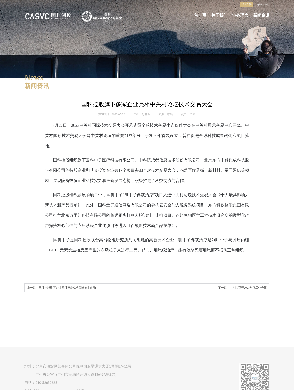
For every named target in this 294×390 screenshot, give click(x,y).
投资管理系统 (247, 4)
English (259, 4)
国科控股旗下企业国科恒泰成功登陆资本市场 (67, 287)
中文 (267, 4)
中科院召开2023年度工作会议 (248, 287)
